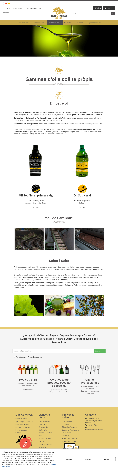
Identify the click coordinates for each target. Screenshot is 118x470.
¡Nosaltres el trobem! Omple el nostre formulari (59, 390)
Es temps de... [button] (44, 427)
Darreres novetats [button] (45, 433)
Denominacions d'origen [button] (21, 431)
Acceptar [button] (107, 459)
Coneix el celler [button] (21, 419)
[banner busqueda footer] (58, 369)
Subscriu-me (99, 351)
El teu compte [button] (67, 421)
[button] (3, 4)
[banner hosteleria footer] (90, 369)
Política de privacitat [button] (69, 438)
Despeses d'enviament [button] (70, 430)
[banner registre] (27, 369)
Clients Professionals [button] (69, 427)
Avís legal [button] (65, 435)
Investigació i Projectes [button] (23, 427)
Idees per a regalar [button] (45, 444)
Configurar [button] (69, 459)
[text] (90, 13)
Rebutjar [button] (88, 459)
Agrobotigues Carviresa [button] (24, 421)
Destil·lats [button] (42, 441)
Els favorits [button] (43, 430)
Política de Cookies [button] (69, 441)
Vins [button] (40, 435)
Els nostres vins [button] (44, 421)
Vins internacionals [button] (46, 438)
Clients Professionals (90, 381)
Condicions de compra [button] (70, 424)
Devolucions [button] (66, 433)
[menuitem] (7, 3)
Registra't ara (28, 379)
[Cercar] (113, 13)
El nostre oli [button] (43, 424)
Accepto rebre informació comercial (28, 357)
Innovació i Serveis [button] (22, 424)
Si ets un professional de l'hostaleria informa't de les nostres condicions (90, 389)
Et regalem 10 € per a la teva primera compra (28, 384)
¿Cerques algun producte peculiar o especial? (59, 382)
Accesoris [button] (42, 447)
